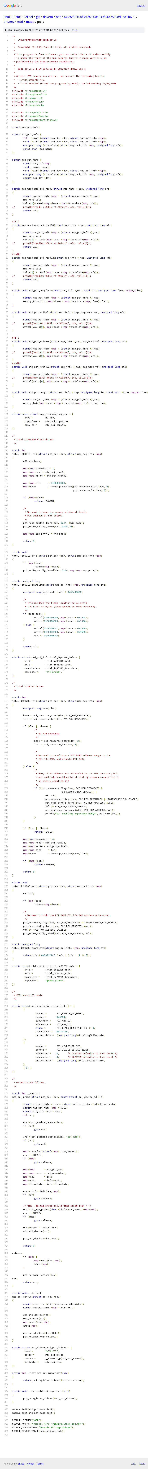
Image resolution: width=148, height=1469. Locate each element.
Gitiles (21, 1463)
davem (48, 17)
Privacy (30, 1463)
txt (133, 1463)
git (38, 17)
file (74, 30)
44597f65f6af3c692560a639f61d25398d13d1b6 (98, 17)
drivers (8, 22)
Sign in (141, 5)
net (58, 17)
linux (7, 17)
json (142, 1463)
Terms (40, 1463)
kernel (28, 17)
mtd (20, 22)
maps (30, 22)
